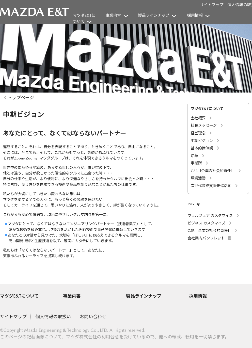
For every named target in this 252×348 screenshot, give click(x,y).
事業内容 (72, 296)
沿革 (194, 156)
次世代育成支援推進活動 (211, 186)
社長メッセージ (204, 125)
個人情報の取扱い (53, 316)
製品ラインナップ (143, 296)
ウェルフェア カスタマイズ (210, 215)
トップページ (20, 97)
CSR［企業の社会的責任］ (213, 171)
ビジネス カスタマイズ (206, 223)
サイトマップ (211, 4)
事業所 (196, 163)
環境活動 (198, 178)
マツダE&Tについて (19, 296)
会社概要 (198, 118)
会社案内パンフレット (206, 238)
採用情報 (198, 296)
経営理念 (198, 133)
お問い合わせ (93, 316)
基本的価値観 (202, 148)
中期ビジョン (202, 141)
